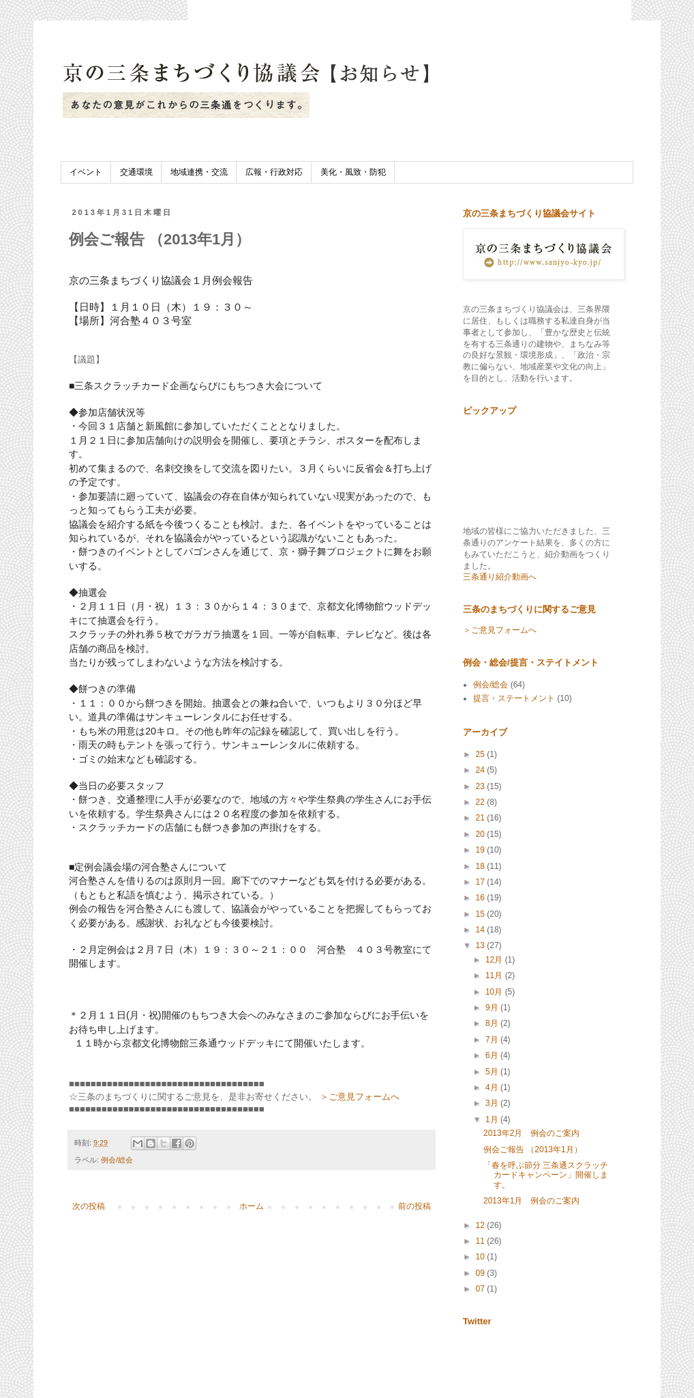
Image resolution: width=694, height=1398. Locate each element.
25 (481, 754)
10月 (495, 992)
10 (481, 1256)
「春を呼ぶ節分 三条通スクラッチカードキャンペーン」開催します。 (545, 1175)
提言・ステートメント (514, 698)
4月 (492, 1087)
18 (481, 866)
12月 (495, 960)
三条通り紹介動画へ (500, 577)
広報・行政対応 (274, 172)
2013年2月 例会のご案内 (531, 1133)
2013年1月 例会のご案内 (531, 1201)
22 (481, 802)
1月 (492, 1119)
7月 (492, 1039)
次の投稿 (88, 1206)
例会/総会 (117, 1160)
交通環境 (136, 172)
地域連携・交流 (199, 172)
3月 (492, 1103)
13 (481, 945)
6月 (492, 1055)
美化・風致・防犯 (353, 172)
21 (481, 818)
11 (481, 1241)
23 (481, 786)
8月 (492, 1023)
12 (481, 1225)
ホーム (251, 1206)
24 (481, 770)
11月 (495, 975)
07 (481, 1289)
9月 (492, 1007)
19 (481, 850)
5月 (492, 1071)
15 (481, 914)
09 (481, 1273)
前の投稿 (414, 1206)
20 (481, 834)
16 (481, 897)
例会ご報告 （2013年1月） (532, 1149)
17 (481, 882)
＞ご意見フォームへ (359, 1097)
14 (481, 930)
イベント (86, 172)
